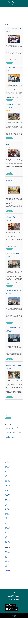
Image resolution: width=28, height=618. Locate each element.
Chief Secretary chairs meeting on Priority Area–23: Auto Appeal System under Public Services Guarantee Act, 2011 (14, 440)
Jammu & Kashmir (8, 555)
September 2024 (7, 485)
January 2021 (7, 541)
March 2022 (7, 523)
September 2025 (7, 470)
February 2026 (7, 463)
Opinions (6, 565)
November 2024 (7, 482)
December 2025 (7, 466)
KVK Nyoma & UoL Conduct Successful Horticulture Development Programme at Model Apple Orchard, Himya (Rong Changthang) (14, 436)
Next (15, 401)
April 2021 (6, 537)
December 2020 (7, 542)
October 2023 (7, 499)
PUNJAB (6, 567)
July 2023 (6, 503)
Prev (6, 401)
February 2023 (7, 509)
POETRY (6, 566)
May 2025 (6, 475)
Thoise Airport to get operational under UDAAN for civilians (13, 291)
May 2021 (6, 536)
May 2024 (6, 490)
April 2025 (6, 476)
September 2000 (7, 543)
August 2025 (7, 471)
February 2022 (7, 524)
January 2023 (7, 510)
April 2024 (6, 491)
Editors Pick (7, 551)
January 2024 (7, 495)
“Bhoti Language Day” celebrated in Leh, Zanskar (12, 143)
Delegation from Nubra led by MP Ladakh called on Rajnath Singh (13, 180)
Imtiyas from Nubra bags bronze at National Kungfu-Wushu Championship (13, 217)
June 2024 (6, 489)
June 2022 (6, 519)
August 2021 (7, 532)
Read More (9, 99)
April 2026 (6, 461)
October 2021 (7, 529)
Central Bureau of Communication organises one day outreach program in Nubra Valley (14, 68)
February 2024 (7, 494)
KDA (6, 557)
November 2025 (7, 467)
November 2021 (7, 528)
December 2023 (7, 496)
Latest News (7, 561)
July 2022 (6, 518)
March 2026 (7, 462)
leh (5, 562)
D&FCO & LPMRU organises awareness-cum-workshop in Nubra (13, 254)
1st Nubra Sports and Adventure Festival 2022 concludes (13, 328)
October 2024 (7, 484)
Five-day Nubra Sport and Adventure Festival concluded (13, 29)
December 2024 (7, 481)
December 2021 (7, 527)
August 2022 (7, 517)
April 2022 (6, 522)
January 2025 (7, 480)
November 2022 (7, 513)
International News (8, 553)
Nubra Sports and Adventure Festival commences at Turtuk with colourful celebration (13, 365)
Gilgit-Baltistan (7, 552)
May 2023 (6, 505)
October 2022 (7, 514)
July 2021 (6, 533)
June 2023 (6, 504)
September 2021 (7, 531)
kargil (6, 556)
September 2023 (7, 500)
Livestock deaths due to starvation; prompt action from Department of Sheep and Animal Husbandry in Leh (13, 106)
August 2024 (7, 486)
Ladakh (6, 560)
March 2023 (7, 508)
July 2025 (6, 472)
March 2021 (7, 538)
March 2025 (7, 477)
